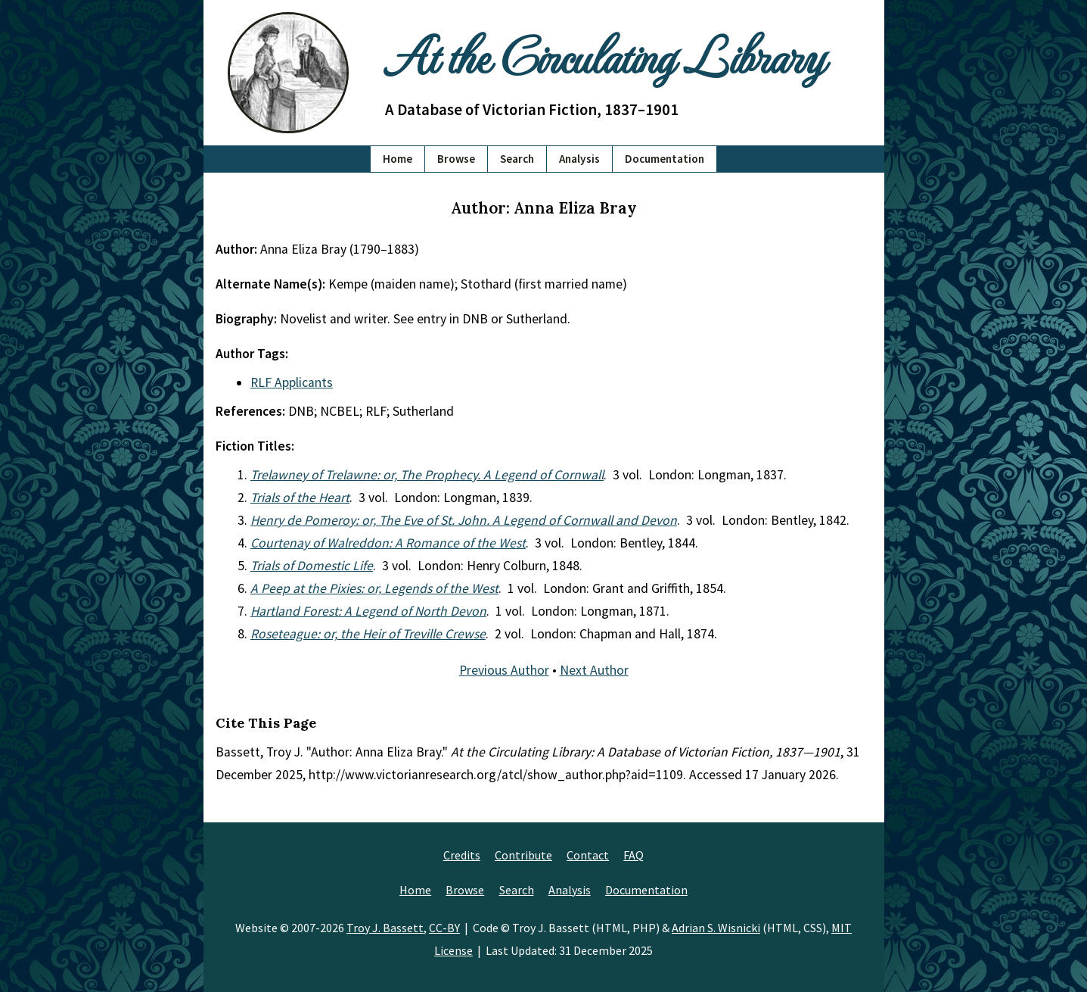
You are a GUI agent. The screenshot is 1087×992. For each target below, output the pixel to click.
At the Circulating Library (604, 54)
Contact (588, 855)
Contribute (523, 855)
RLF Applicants (291, 382)
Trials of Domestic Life (311, 565)
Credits (461, 855)
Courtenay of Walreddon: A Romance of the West (388, 543)
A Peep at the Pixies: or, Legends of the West (374, 588)
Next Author (594, 670)
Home (397, 158)
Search (517, 158)
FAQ (633, 855)
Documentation (664, 158)
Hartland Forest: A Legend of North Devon (368, 611)
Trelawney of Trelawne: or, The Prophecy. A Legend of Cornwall (427, 474)
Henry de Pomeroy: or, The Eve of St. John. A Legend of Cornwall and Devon (463, 520)
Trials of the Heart (299, 497)
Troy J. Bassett (385, 927)
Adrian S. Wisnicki (716, 927)
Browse (456, 158)
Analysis (579, 158)
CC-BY (444, 927)
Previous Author (504, 670)
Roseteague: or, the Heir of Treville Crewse (368, 633)
